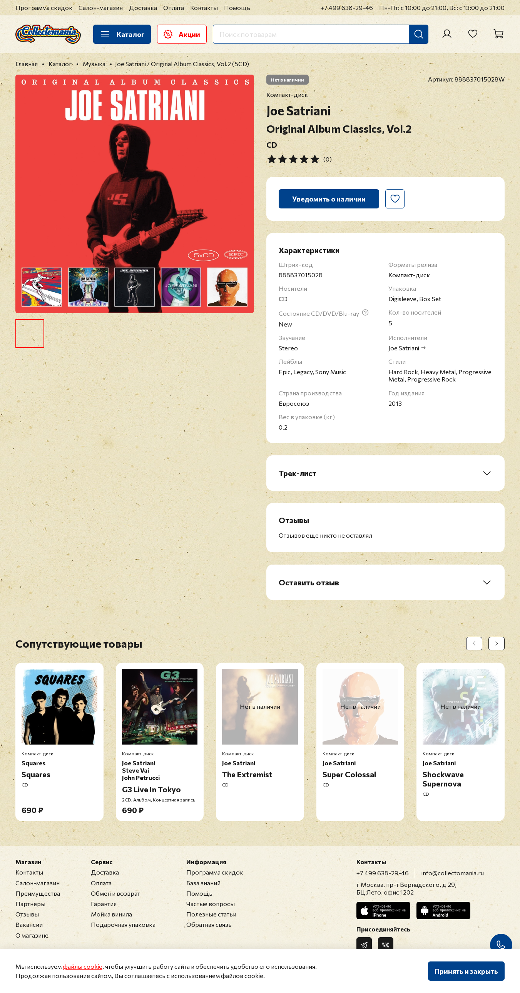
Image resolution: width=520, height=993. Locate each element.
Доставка (143, 7)
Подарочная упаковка (123, 924)
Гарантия (104, 903)
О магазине (31, 935)
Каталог (122, 34)
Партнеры (30, 903)
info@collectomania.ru (452, 872)
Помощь (237, 7)
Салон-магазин (101, 7)
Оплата (173, 7)
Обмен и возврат (115, 893)
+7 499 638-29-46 (347, 7)
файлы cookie (82, 966)
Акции (182, 34)
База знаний (203, 882)
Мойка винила (111, 914)
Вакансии (29, 924)
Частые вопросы (210, 903)
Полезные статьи (211, 914)
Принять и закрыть (466, 971)
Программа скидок (43, 7)
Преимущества (37, 893)
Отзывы (27, 914)
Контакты (204, 7)
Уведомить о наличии (329, 199)
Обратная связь (209, 924)
